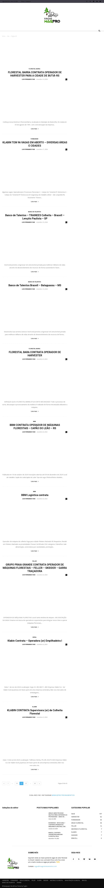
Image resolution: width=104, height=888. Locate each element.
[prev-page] (4, 783)
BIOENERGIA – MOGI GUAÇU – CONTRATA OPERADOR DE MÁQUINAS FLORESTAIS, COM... (57, 824)
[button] (99, 31)
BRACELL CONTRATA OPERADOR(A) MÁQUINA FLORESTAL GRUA (55, 834)
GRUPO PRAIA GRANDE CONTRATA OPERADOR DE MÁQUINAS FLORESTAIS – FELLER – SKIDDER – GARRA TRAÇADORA (35, 568)
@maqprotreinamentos (63, 795)
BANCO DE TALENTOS (34, 211)
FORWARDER (34, 139)
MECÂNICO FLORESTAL (56, 880)
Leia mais (35, 129)
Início (3, 36)
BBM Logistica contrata (34, 495)
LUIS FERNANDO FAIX (28, 79)
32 (35, 783)
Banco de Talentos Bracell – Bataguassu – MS (34, 285)
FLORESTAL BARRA (34, 69)
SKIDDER (45, 880)
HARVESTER (5, 880)
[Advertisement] (52, 52)
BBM (34, 421)
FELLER (34, 561)
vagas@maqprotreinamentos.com (45, 866)
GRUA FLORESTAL (25, 880)
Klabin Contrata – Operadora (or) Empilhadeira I (35, 640)
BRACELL (84, 880)
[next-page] (39, 783)
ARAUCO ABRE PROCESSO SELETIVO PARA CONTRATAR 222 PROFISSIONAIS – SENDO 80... (58, 815)
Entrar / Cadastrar (26, 1)
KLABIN (34, 707)
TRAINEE (19, 882)
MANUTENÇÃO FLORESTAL (72, 880)
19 (16, 783)
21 (26, 783)
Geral (34, 637)
